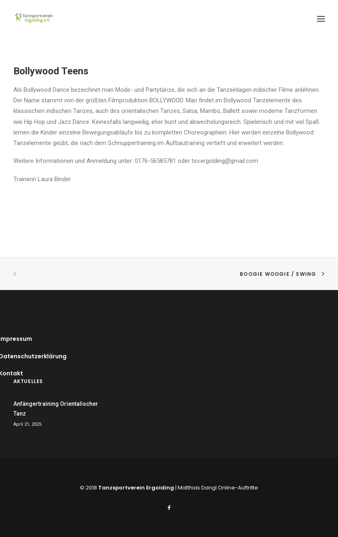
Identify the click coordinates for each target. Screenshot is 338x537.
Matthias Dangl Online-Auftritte (218, 488)
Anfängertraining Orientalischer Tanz (55, 409)
